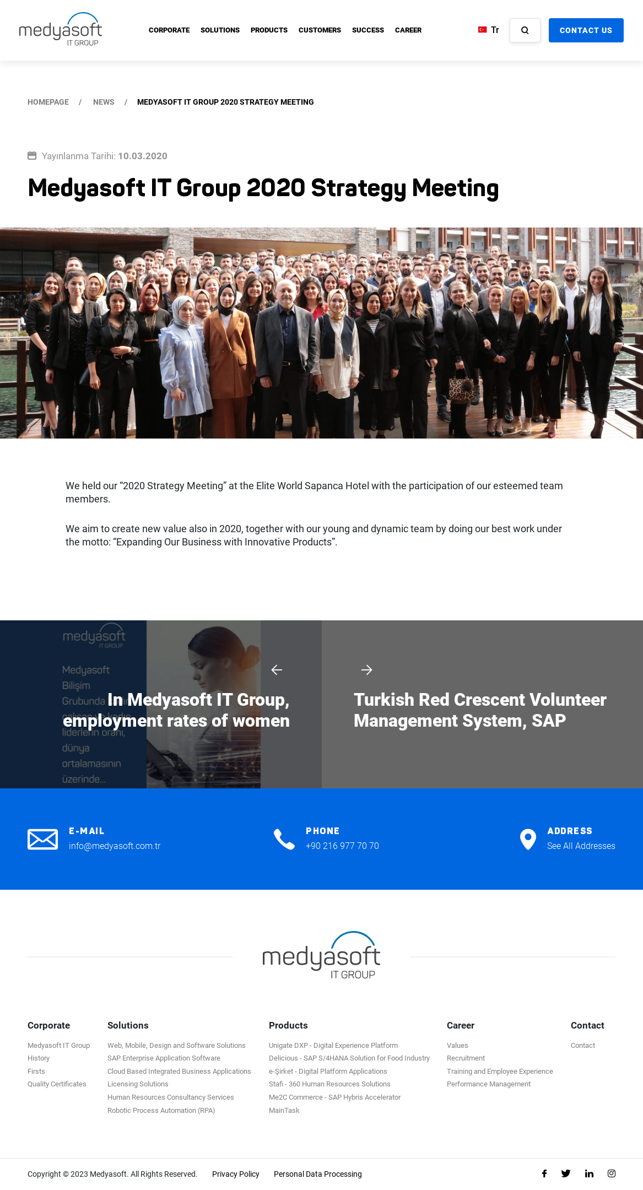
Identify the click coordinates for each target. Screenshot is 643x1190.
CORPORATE (169, 30)
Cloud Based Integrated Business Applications (179, 1071)
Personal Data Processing (318, 1174)
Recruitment (466, 1058)
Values (457, 1045)
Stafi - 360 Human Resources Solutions (330, 1084)
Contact (583, 1045)
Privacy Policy (236, 1174)
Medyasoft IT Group (59, 1045)
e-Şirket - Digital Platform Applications (328, 1071)
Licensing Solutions (138, 1084)
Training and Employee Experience (500, 1071)
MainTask (284, 1110)
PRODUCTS (269, 30)
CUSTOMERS (320, 30)
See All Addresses (581, 846)
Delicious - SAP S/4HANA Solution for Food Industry (349, 1058)
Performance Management (489, 1084)
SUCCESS (368, 30)
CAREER (408, 30)
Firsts (36, 1071)
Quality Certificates (57, 1084)
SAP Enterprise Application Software (163, 1058)
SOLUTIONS (220, 30)
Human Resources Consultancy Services (170, 1097)
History (39, 1058)
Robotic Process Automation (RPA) (161, 1110)
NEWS (104, 102)
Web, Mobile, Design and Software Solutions (176, 1045)
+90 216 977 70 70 (342, 846)
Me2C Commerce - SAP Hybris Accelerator (335, 1097)
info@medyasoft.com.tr (114, 846)
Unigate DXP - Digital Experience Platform (333, 1045)
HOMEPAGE (48, 102)
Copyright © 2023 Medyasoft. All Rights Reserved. (113, 1174)
